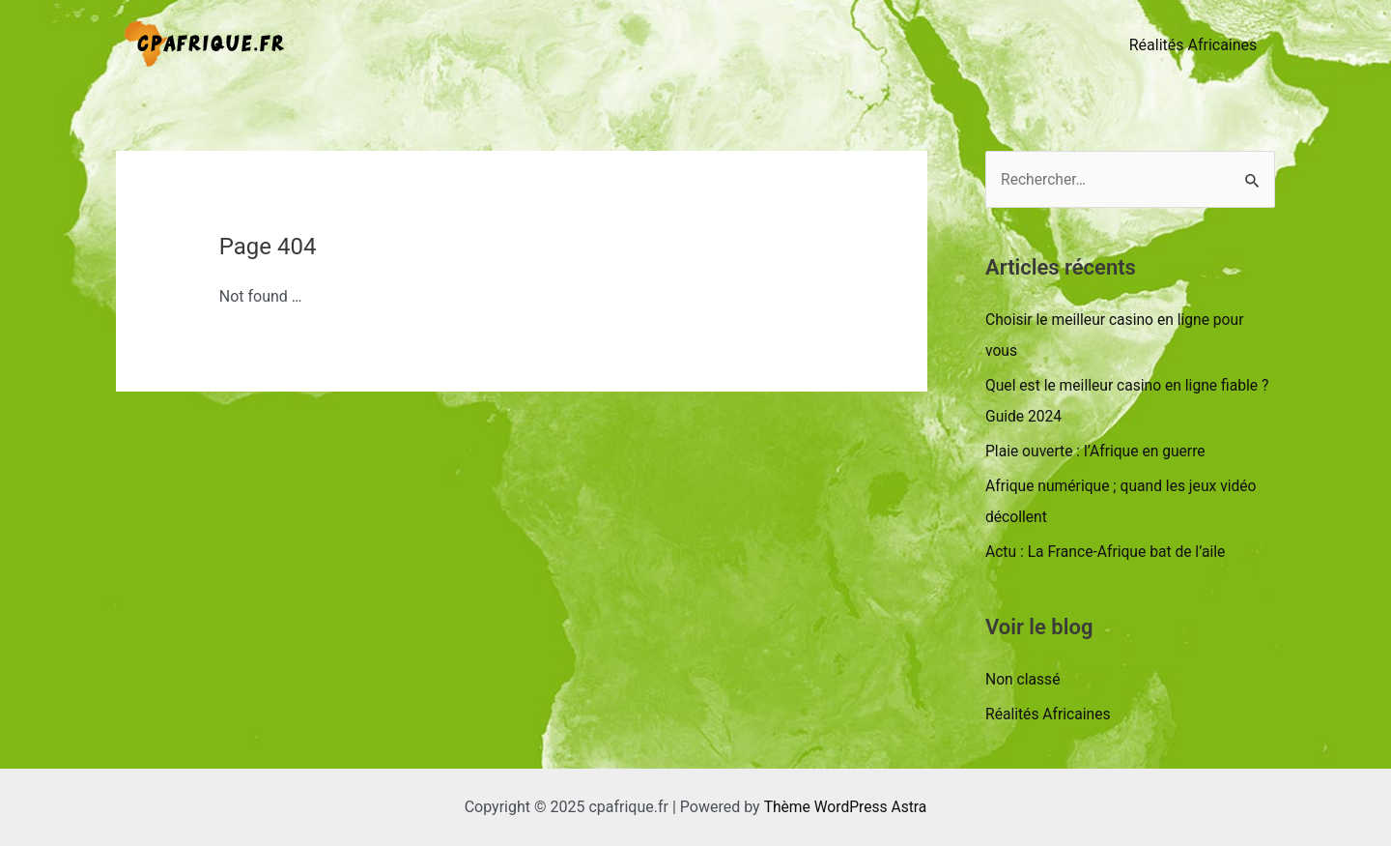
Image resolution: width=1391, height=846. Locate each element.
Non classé (1023, 679)
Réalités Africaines (1195, 45)
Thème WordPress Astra (844, 807)
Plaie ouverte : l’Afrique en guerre (1097, 451)
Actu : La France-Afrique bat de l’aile (1108, 551)
